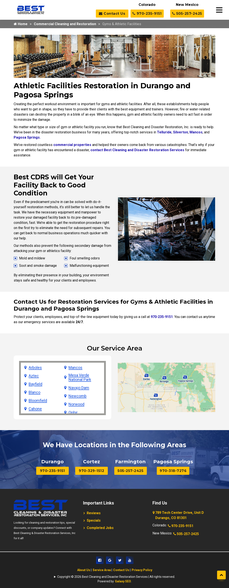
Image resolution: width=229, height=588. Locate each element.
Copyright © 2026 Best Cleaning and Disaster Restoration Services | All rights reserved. (116, 576)
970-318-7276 (173, 471)
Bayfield (35, 384)
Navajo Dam (79, 388)
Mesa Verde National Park (80, 377)
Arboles (35, 367)
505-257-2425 (187, 13)
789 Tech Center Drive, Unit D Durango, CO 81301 (178, 516)
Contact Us (112, 13)
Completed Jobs (100, 528)
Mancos (196, 132)
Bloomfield (38, 400)
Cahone (35, 409)
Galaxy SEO (123, 581)
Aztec (34, 376)
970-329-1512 (91, 471)
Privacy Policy (142, 570)
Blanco (34, 392)
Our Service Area (114, 348)
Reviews (94, 513)
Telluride (164, 132)
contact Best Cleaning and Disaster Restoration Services (137, 150)
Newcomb (78, 396)
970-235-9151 (147, 13)
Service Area (102, 570)
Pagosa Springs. (27, 137)
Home (21, 24)
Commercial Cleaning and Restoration (65, 24)
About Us (83, 570)
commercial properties (72, 145)
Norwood (76, 404)
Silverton (180, 132)
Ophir (73, 412)
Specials (94, 520)
